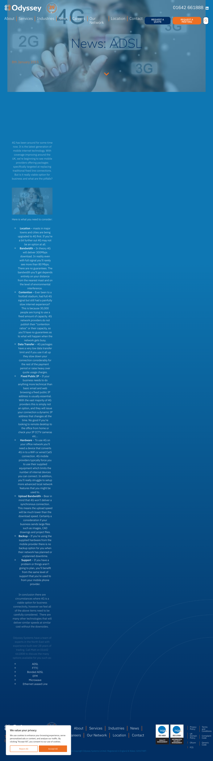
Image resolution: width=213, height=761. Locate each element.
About (9, 18)
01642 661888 (188, 8)
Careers (78, 18)
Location (118, 18)
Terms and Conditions (205, 729)
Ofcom (193, 742)
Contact (136, 18)
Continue (106, 73)
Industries (45, 18)
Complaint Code (205, 737)
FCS (191, 747)
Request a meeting (187, 20)
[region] (38, 740)
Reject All (23, 748)
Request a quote (157, 20)
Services (26, 18)
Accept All (53, 748)
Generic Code (205, 743)
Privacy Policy (193, 728)
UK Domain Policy (193, 736)
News (63, 18)
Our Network (96, 20)
